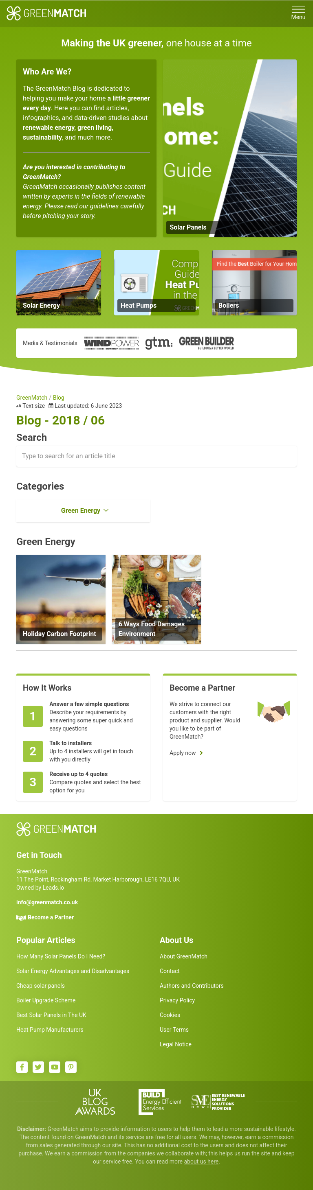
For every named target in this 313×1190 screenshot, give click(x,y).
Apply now (183, 753)
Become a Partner (51, 917)
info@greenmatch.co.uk (47, 902)
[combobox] (156, 456)
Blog (58, 397)
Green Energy (80, 510)
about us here (201, 1161)
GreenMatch (31, 397)
